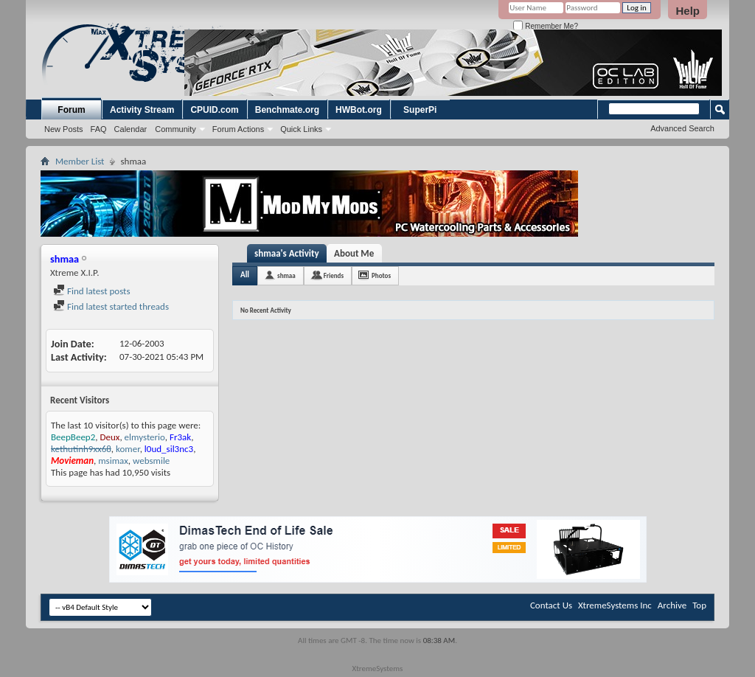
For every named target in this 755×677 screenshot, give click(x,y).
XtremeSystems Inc (615, 605)
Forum (71, 110)
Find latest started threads (111, 306)
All (244, 275)
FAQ (99, 129)
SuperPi (419, 110)
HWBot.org (358, 110)
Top (699, 605)
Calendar (130, 129)
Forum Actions (238, 129)
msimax (113, 460)
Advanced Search (682, 128)
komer (128, 448)
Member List (79, 161)
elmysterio (145, 436)
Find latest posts (92, 290)
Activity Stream (142, 110)
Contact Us (551, 605)
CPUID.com (214, 110)
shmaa (286, 275)
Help (687, 10)
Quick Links (301, 129)
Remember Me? (545, 26)
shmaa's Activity (286, 253)
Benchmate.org (287, 110)
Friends (334, 275)
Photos (381, 275)
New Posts (63, 129)
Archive (672, 605)
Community (175, 129)
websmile (151, 460)
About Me (354, 253)
